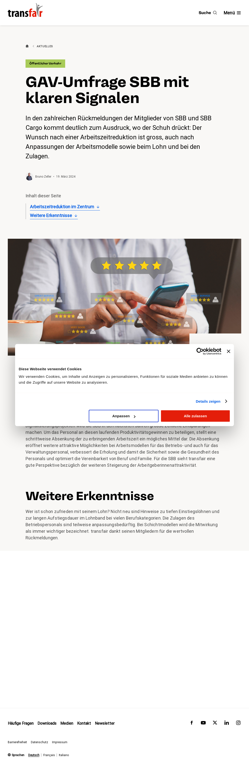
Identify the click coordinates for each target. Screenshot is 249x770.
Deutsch (33, 755)
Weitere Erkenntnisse (51, 215)
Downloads (46, 723)
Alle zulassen (195, 416)
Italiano (64, 755)
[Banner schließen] (228, 351)
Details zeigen (208, 401)
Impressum (59, 742)
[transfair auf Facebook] (192, 724)
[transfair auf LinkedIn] (227, 724)
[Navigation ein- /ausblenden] (232, 12)
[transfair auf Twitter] (215, 724)
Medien (66, 723)
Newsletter (105, 723)
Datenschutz (39, 742)
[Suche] (208, 12)
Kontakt (84, 723)
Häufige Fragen (21, 723)
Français (49, 755)
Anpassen (124, 416)
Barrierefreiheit (17, 742)
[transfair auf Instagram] (238, 724)
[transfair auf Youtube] (203, 724)
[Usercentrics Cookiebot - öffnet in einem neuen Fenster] (200, 351)
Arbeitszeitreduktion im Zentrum (62, 206)
